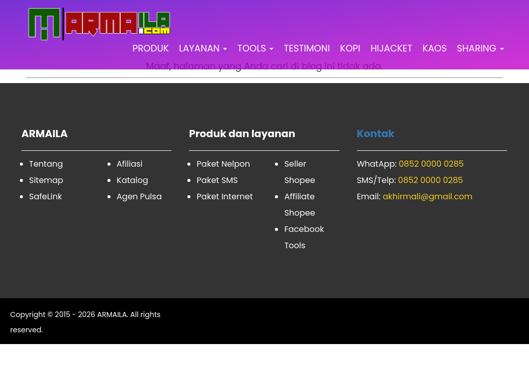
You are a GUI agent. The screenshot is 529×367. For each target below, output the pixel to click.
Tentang (46, 164)
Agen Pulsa (139, 196)
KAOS (435, 48)
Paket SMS (217, 180)
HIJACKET (391, 48)
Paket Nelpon (223, 164)
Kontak (376, 133)
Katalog (132, 180)
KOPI (350, 48)
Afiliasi (130, 164)
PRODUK (150, 48)
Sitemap (46, 180)
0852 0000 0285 (431, 164)
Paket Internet (225, 196)
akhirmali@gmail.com (427, 196)
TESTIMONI (306, 48)
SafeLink (45, 196)
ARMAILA (112, 314)
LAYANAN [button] (203, 48)
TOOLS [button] (255, 48)
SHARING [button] (480, 48)
